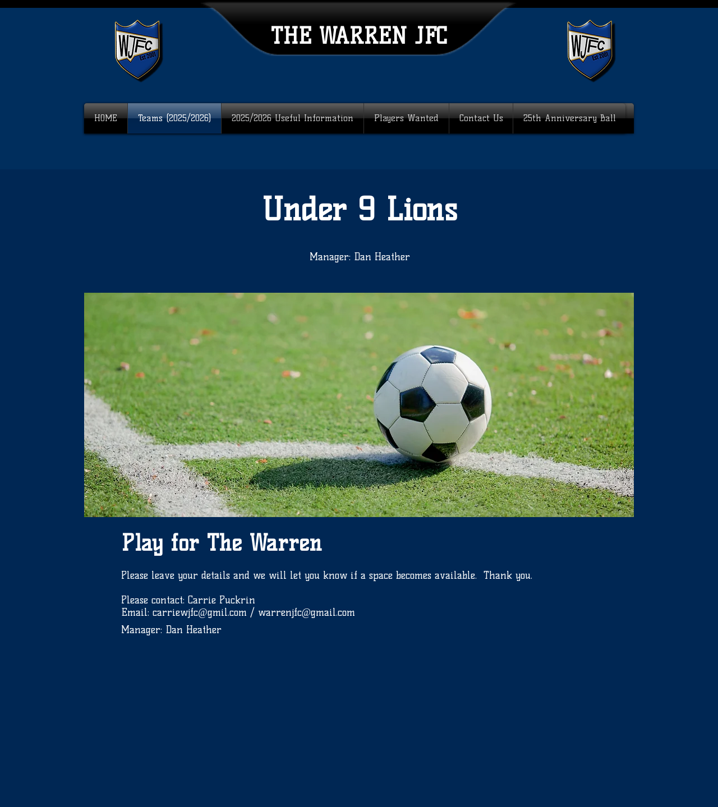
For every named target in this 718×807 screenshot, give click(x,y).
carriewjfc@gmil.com (200, 612)
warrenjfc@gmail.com (307, 612)
